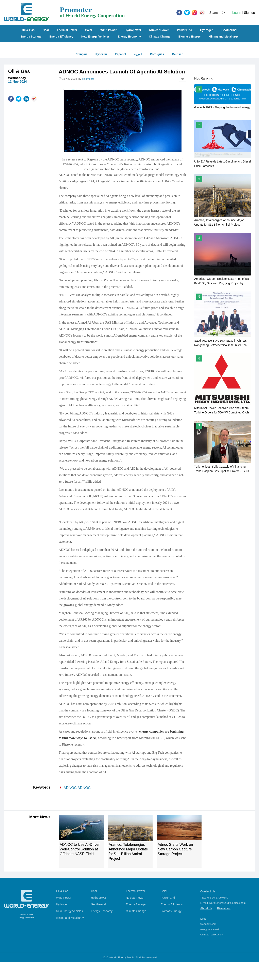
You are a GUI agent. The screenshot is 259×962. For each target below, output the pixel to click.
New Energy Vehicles (95, 36)
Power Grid (184, 30)
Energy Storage (30, 36)
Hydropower (133, 30)
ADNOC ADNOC (77, 788)
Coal (46, 30)
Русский (101, 54)
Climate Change (159, 36)
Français (81, 54)
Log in (236, 12)
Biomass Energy (189, 36)
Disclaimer (223, 908)
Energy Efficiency (61, 36)
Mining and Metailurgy (224, 36)
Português (157, 54)
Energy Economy (129, 36)
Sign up (249, 12)
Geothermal (229, 30)
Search (214, 12)
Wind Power (108, 30)
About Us (206, 908)
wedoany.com (208, 923)
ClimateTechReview (211, 934)
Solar (88, 30)
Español (120, 54)
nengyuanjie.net (209, 929)
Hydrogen (206, 30)
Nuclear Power (159, 30)
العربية (138, 54)
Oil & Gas (28, 30)
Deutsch (177, 54)
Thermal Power (67, 30)
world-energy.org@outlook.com (227, 902)
